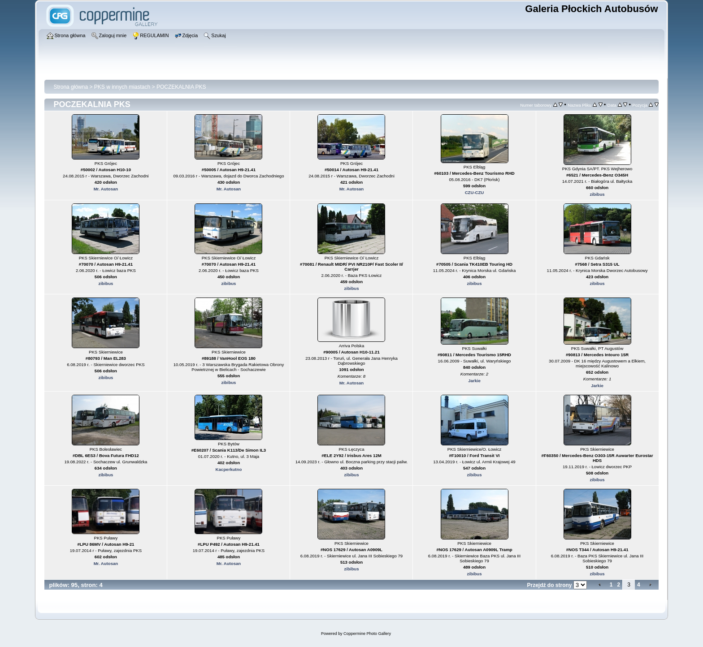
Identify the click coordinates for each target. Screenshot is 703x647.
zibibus (597, 194)
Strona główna (70, 87)
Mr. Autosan (106, 188)
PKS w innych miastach (122, 87)
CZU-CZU (474, 192)
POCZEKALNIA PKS (181, 87)
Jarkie (474, 380)
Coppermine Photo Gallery (367, 633)
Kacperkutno (229, 469)
